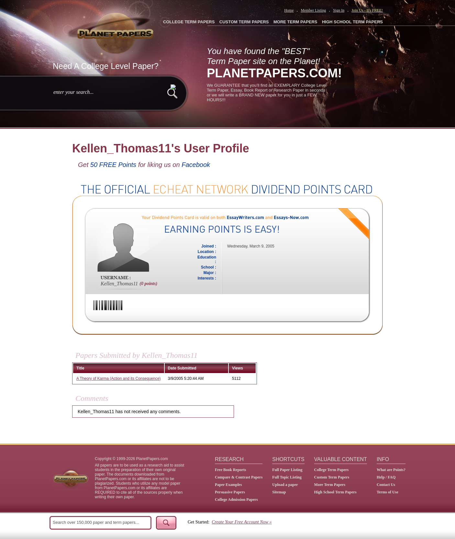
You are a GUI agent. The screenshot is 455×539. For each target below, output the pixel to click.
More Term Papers (329, 484)
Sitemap (279, 492)
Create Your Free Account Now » (242, 522)
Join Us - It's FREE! (367, 10)
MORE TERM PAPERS (295, 21)
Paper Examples (228, 484)
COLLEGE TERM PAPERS (189, 21)
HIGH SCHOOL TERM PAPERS (352, 21)
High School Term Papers (335, 492)
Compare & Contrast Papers (238, 477)
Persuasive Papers (230, 492)
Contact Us (386, 484)
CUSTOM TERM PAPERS (244, 21)
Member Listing (313, 10)
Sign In (338, 10)
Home (289, 10)
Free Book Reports (230, 470)
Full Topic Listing (287, 477)
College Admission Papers (236, 499)
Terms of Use (387, 492)
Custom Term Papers (332, 477)
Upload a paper (285, 484)
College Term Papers (331, 470)
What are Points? (391, 470)
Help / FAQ (386, 477)
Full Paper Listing (287, 470)
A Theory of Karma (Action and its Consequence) (118, 378)
